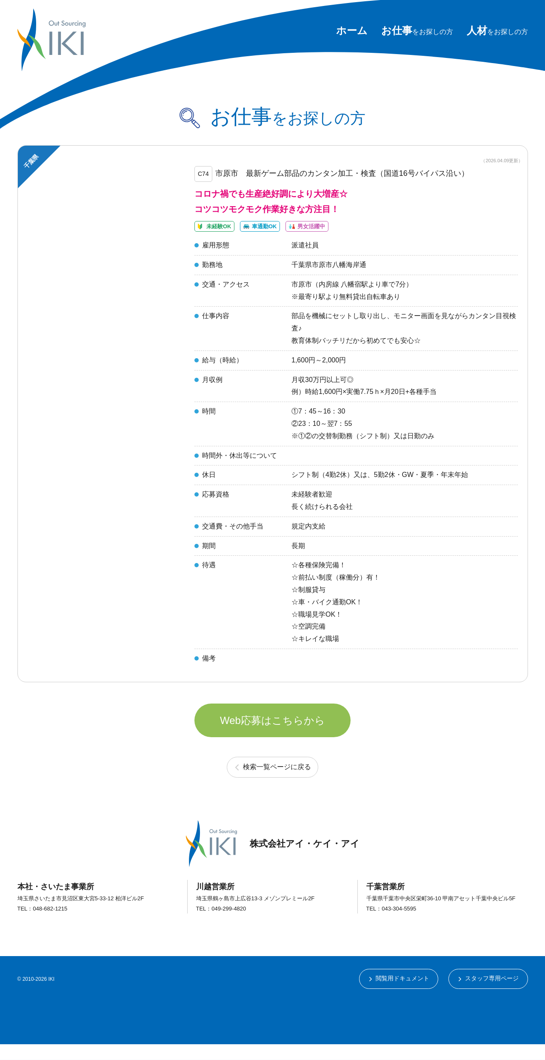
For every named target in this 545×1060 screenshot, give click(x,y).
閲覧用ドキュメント (402, 994)
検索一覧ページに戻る (277, 781)
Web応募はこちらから (272, 733)
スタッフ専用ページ (492, 994)
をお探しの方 (417, 31)
